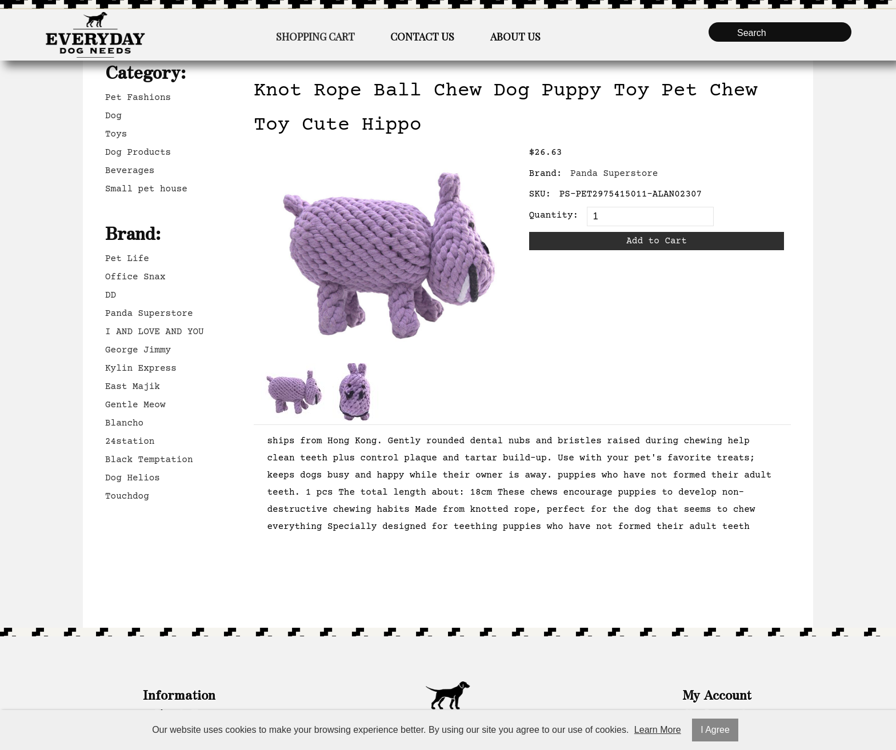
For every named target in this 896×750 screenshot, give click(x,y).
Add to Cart (656, 241)
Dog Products (138, 152)
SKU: (540, 194)
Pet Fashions (138, 98)
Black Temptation (149, 460)
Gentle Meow (135, 405)
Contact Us (422, 36)
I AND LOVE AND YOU (154, 332)
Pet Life (127, 259)
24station (129, 441)
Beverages (129, 171)
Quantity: (553, 215)
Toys (116, 134)
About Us (515, 36)
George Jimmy (138, 350)
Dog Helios (132, 478)
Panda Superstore (149, 313)
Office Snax (135, 277)
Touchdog (127, 496)
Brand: (545, 174)
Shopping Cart (315, 36)
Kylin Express (141, 368)
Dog (113, 116)
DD (110, 295)
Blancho (124, 423)
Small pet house (146, 189)
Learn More (657, 730)
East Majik (132, 387)
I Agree (715, 730)
